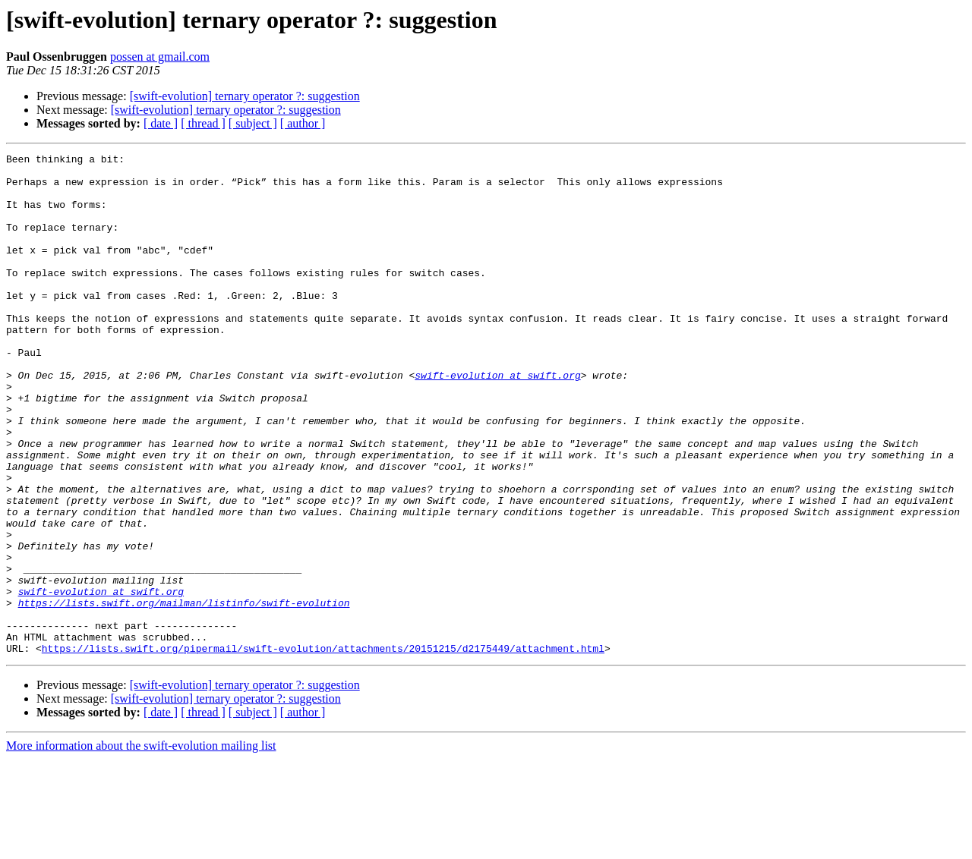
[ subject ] (253, 123)
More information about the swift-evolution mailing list (141, 845)
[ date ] (161, 123)
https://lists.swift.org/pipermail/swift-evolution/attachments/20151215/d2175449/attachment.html (323, 748)
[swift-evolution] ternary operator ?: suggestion (245, 96)
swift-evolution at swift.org (497, 420)
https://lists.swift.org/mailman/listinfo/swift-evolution (184, 693)
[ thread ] (203, 123)
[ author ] (303, 123)
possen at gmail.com (160, 56)
